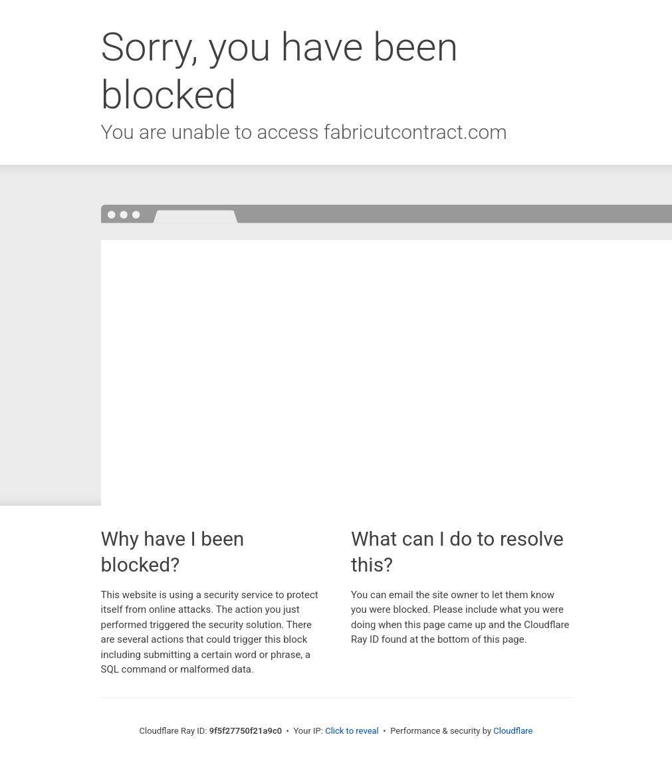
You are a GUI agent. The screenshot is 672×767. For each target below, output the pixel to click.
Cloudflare (512, 731)
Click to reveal (352, 731)
